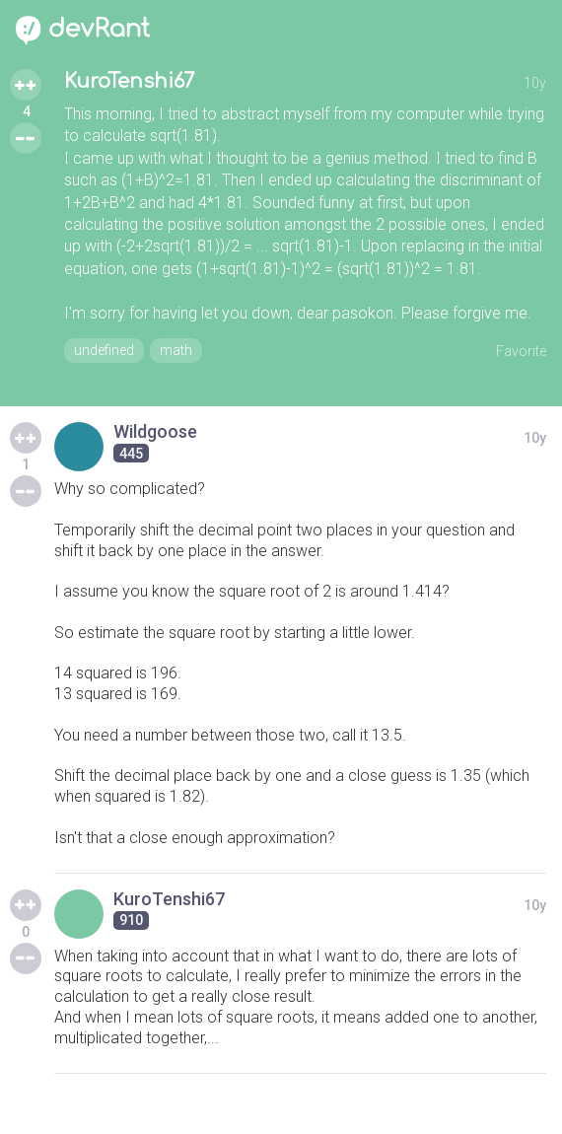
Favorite (521, 351)
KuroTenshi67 (129, 81)
